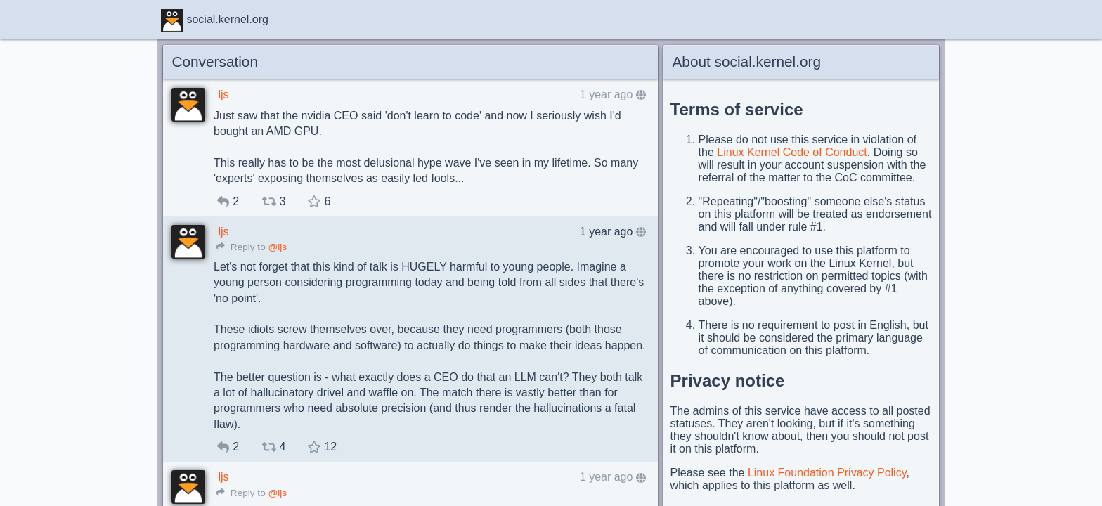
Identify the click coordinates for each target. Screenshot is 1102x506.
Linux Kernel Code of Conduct (792, 152)
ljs (223, 94)
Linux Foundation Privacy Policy (827, 473)
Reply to (241, 247)
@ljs (277, 247)
